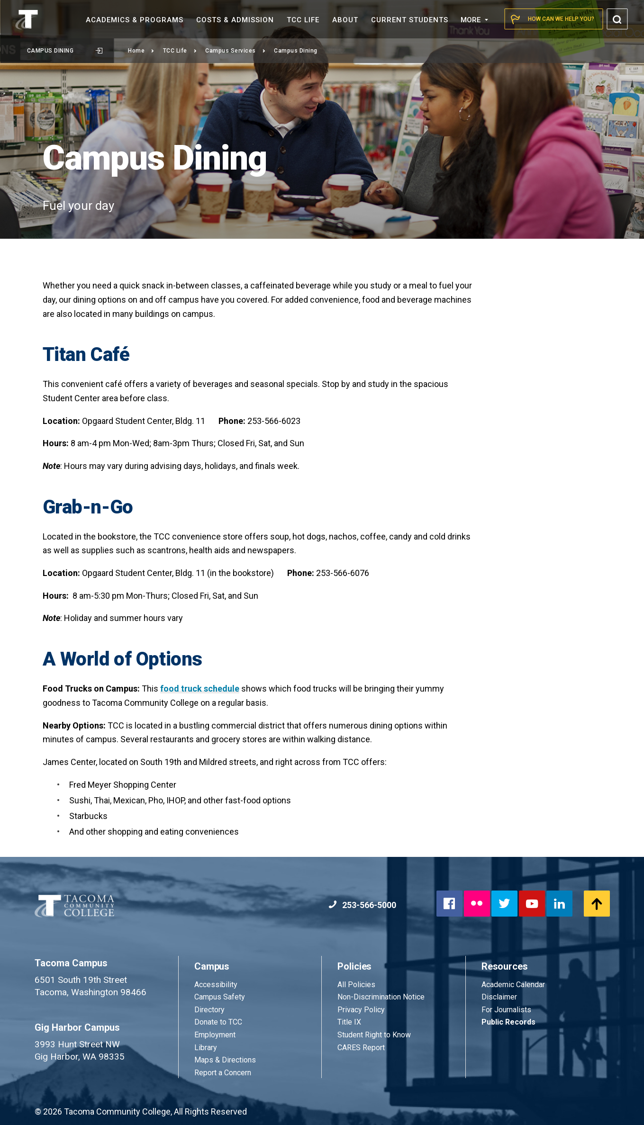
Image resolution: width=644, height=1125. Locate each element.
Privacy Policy (361, 1009)
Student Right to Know (374, 1034)
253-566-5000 (362, 905)
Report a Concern (222, 1072)
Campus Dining (64, 50)
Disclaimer (499, 996)
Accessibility (215, 984)
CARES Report (361, 1047)
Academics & (134, 20)
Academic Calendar (513, 984)
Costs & (235, 20)
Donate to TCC (218, 1021)
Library (205, 1047)
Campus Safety (219, 996)
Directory (209, 1009)
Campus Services (235, 50)
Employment (215, 1034)
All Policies (357, 984)
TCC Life (180, 50)
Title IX (349, 1021)
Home (141, 50)
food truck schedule (199, 688)
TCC (303, 20)
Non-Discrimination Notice (381, 996)
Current (409, 20)
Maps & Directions (225, 1059)
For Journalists (506, 1009)
